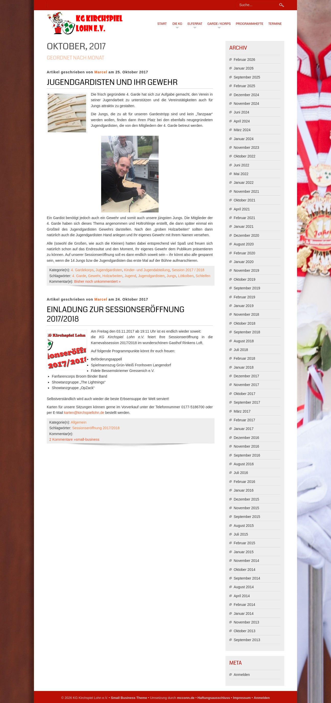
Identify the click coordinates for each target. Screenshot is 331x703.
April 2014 (242, 596)
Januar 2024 (244, 139)
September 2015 (247, 517)
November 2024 (246, 103)
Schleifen (203, 276)
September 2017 (247, 402)
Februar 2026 (244, 60)
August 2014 (244, 587)
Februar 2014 (244, 605)
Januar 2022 (244, 182)
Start (162, 23)
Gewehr (94, 276)
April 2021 (242, 209)
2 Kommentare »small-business (74, 439)
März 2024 (242, 130)
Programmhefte (249, 23)
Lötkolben (186, 276)
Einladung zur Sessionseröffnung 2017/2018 (115, 314)
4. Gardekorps (82, 270)
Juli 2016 (241, 473)
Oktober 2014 (244, 570)
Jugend (130, 276)
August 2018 (244, 341)
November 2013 (246, 622)
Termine (275, 23)
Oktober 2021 (244, 200)
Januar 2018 (244, 367)
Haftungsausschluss (213, 698)
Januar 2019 (244, 306)
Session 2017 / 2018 (188, 270)
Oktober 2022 (244, 156)
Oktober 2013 (244, 631)
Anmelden (242, 675)
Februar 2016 (244, 482)
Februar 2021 (244, 218)
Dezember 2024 (246, 95)
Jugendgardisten (109, 270)
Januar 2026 (244, 68)
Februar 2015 (244, 543)
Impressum (242, 698)
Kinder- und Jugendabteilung (147, 270)
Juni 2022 (241, 165)
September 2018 (247, 332)
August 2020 (244, 244)
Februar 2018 (244, 358)
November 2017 (246, 385)
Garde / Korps (219, 23)
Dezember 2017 (246, 376)
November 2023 (246, 147)
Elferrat (194, 23)
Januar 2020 (244, 262)
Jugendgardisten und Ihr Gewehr (112, 82)
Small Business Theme (129, 698)
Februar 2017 (244, 420)
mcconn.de (186, 698)
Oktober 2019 (244, 279)
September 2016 (247, 455)
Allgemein (78, 422)
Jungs (171, 276)
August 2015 (244, 526)
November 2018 (246, 314)
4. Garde (79, 276)
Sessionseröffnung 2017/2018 (96, 428)
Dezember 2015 (246, 499)
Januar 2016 (244, 490)
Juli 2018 (241, 350)
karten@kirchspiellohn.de (84, 413)
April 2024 (242, 121)
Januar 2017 (244, 429)
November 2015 (246, 508)
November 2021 (246, 191)
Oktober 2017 (244, 394)
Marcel (100, 72)
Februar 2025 (244, 86)
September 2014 (247, 578)
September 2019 (247, 288)
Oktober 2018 (244, 323)
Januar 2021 (244, 226)
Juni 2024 (241, 112)
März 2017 (242, 411)
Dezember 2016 (246, 438)
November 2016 (246, 446)
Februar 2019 (244, 297)
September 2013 (247, 640)
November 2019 (246, 270)
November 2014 (246, 561)
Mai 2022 (241, 174)
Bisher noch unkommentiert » (97, 281)
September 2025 (247, 77)
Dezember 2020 (246, 235)
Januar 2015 (244, 552)
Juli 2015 (241, 534)
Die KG (177, 23)
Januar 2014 (244, 613)
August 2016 (244, 464)
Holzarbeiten (112, 276)
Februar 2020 (244, 253)
